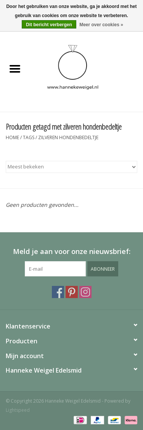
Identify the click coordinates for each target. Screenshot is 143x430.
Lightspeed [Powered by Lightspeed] (18, 410)
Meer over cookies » (101, 24)
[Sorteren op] (71, 167)
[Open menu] (15, 68)
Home (12, 137)
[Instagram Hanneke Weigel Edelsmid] (85, 292)
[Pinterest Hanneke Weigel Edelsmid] (72, 292)
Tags (28, 137)
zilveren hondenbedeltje (68, 137)
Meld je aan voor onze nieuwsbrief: (71, 251)
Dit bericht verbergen (49, 24)
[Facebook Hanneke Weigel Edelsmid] (58, 292)
